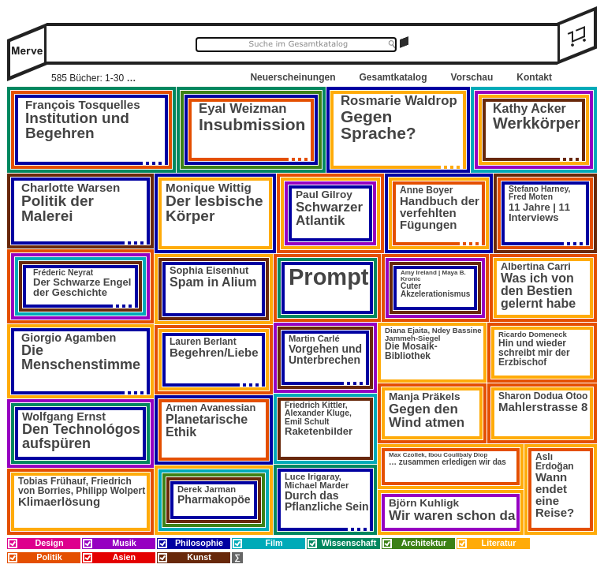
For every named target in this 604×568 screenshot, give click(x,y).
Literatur (499, 542)
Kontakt (534, 77)
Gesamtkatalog (393, 77)
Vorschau (472, 77)
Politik (49, 557)
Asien (124, 557)
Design (49, 542)
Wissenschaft (349, 542)
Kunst (199, 557)
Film (273, 542)
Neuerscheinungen (292, 77)
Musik (124, 542)
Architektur (424, 542)
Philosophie (199, 542)
